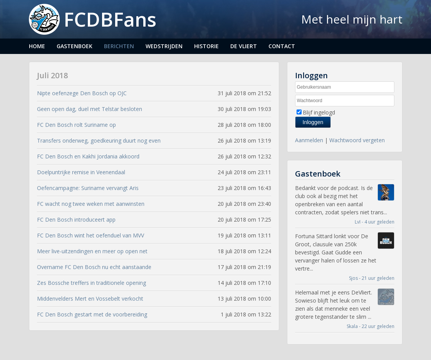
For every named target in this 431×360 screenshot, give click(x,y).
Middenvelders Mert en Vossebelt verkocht (90, 298)
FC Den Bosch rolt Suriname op (76, 124)
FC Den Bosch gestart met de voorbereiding (92, 314)
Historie (206, 46)
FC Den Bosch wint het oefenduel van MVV (90, 235)
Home (37, 46)
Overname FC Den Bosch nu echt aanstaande (94, 267)
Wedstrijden (164, 46)
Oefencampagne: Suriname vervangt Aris (88, 188)
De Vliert (243, 46)
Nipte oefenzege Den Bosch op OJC (82, 93)
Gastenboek (74, 46)
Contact (281, 46)
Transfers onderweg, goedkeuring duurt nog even (99, 140)
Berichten (119, 46)
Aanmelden (309, 140)
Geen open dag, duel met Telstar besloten (89, 109)
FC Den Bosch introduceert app (76, 219)
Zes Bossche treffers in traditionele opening (91, 282)
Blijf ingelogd (319, 112)
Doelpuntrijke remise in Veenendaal (81, 172)
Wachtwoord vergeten (357, 140)
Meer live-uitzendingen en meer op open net (92, 251)
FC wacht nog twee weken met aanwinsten (90, 203)
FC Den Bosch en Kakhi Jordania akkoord (88, 156)
